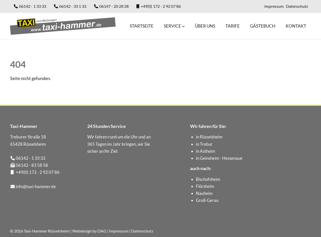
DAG (102, 230)
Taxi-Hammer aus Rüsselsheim (63, 26)
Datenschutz (297, 6)
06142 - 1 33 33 (32, 6)
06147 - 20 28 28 (114, 6)
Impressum (274, 6)
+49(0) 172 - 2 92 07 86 (161, 6)
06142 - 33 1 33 (72, 6)
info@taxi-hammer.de (36, 186)
